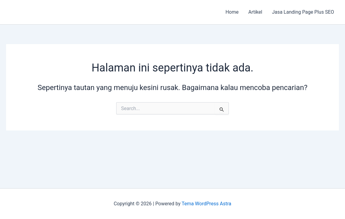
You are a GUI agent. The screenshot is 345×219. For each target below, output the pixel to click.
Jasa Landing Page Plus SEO (303, 12)
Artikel (255, 12)
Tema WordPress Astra (206, 204)
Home (232, 12)
